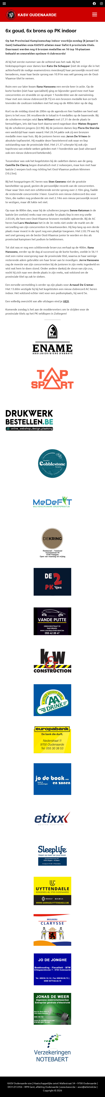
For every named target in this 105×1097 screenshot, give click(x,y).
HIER (66, 301)
